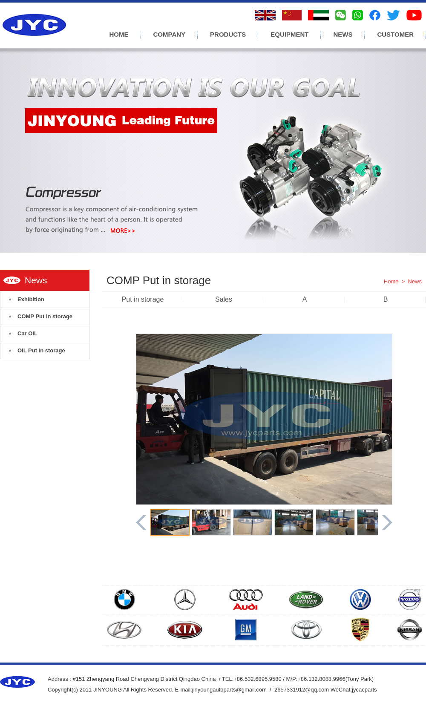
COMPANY (169, 34)
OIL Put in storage (41, 350)
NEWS (342, 34)
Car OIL (27, 333)
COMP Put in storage (44, 316)
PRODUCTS (228, 34)
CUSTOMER (395, 34)
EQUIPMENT (289, 34)
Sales (223, 299)
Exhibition (30, 299)
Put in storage (143, 299)
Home (391, 281)
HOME (119, 34)
